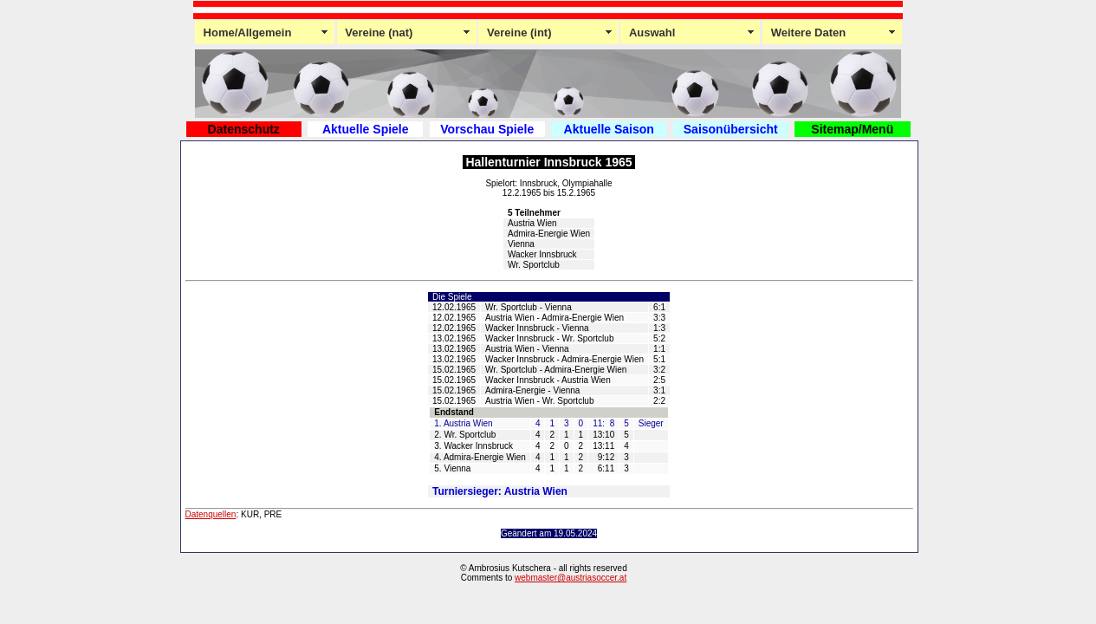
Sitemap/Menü (852, 129)
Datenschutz (244, 129)
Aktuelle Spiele (365, 129)
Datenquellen (211, 514)
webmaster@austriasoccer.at (570, 577)
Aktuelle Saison (609, 129)
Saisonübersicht (731, 129)
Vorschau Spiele (487, 129)
